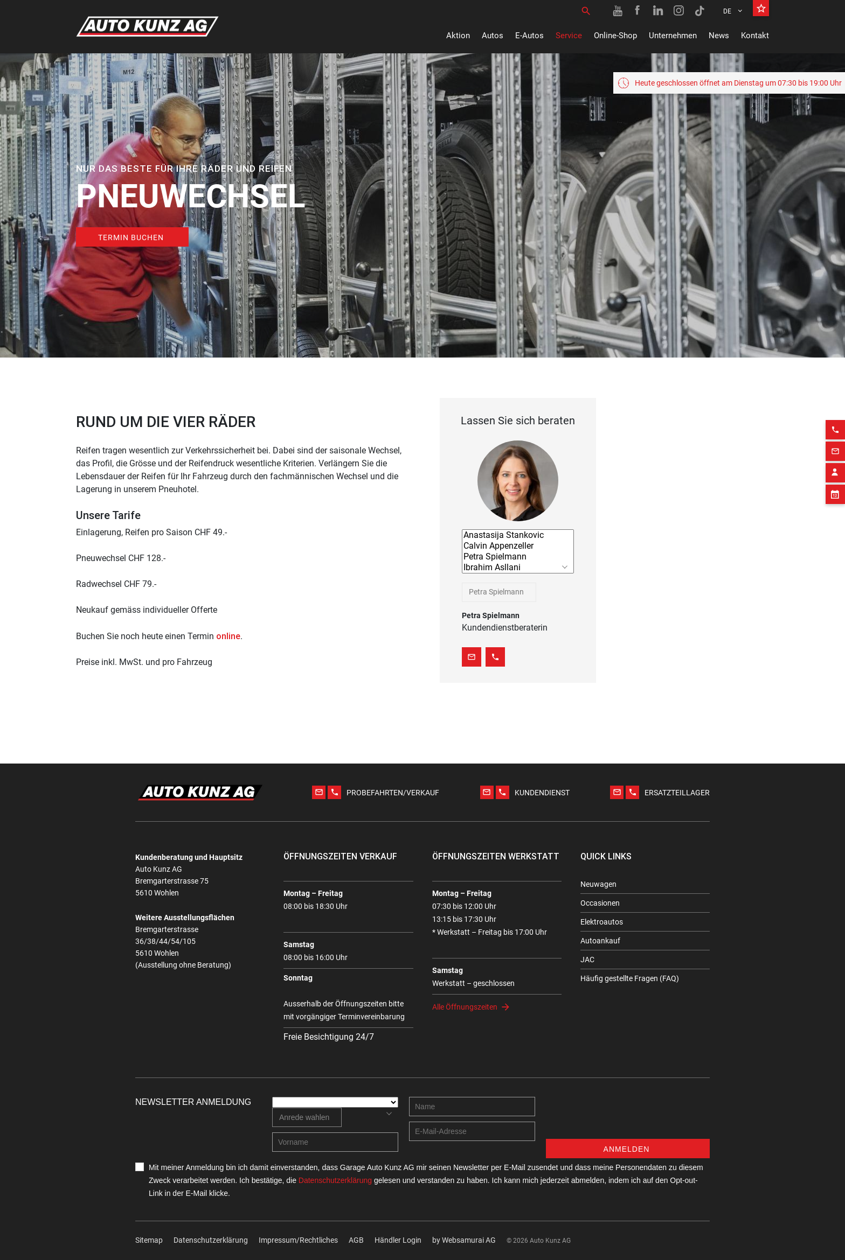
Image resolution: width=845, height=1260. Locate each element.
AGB (356, 1240)
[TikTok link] (699, 10)
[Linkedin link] (658, 10)
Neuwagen (598, 884)
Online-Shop (615, 35)
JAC (587, 959)
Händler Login (398, 1240)
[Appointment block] (835, 481)
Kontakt (755, 35)
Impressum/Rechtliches (298, 1240)
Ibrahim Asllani (517, 567)
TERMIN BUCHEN (131, 237)
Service (569, 35)
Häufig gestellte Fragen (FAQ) (629, 978)
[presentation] (628, 1118)
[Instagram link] (679, 10)
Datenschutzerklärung (211, 1240)
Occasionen (600, 903)
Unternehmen (673, 35)
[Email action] (835, 438)
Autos (492, 35)
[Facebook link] (638, 10)
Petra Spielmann (517, 556)
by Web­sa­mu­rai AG (464, 1240)
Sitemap (149, 1240)
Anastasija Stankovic (517, 535)
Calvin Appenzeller (517, 546)
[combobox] (499, 592)
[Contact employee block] (835, 460)
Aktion (458, 35)
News (719, 35)
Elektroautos (601, 922)
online (228, 636)
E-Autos (529, 35)
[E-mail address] (472, 1131)
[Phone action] (835, 416)
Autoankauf (600, 940)
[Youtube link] (617, 10)
